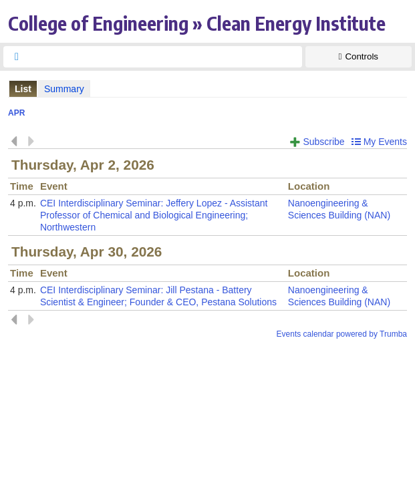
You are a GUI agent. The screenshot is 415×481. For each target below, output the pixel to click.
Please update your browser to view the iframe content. (207, 88)
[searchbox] (164, 57)
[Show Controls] (358, 56)
